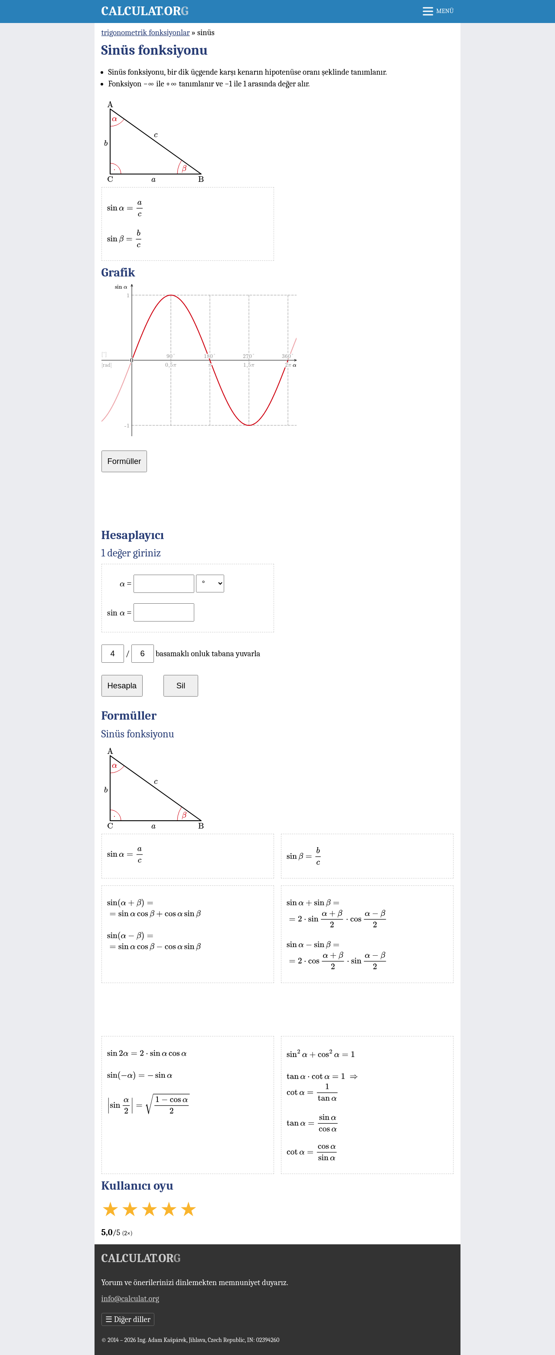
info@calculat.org (130, 1298)
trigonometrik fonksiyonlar (145, 32)
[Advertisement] (277, 503)
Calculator (145, 11)
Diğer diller (127, 1319)
